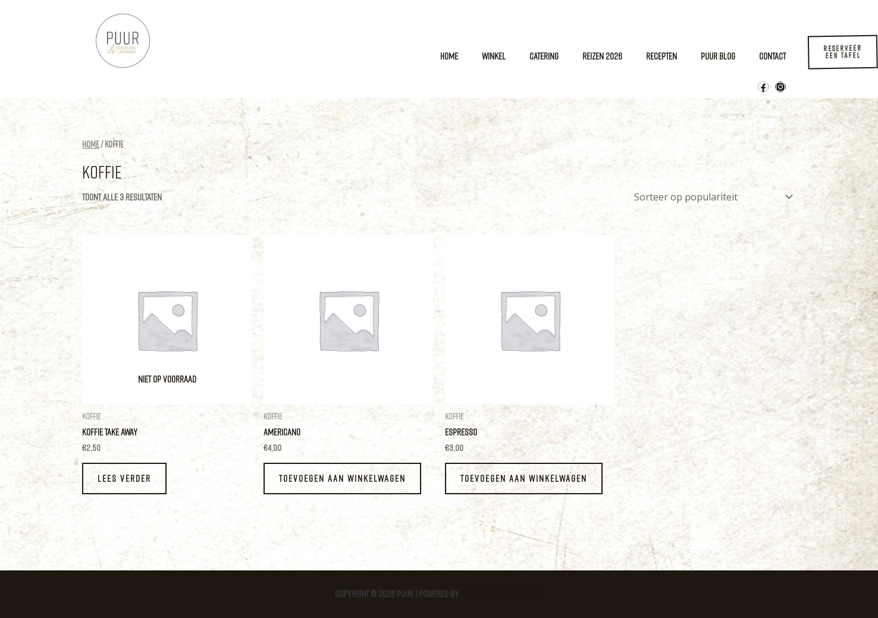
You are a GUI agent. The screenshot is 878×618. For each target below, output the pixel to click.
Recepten (661, 56)
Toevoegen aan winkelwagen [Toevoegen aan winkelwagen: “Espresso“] (523, 478)
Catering (544, 56)
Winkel (494, 56)
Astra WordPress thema (501, 594)
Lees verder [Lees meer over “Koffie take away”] (124, 478)
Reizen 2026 (602, 56)
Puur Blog (718, 56)
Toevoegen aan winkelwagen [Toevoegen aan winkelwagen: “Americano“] (342, 478)
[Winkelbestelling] (711, 197)
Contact (772, 56)
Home (449, 56)
